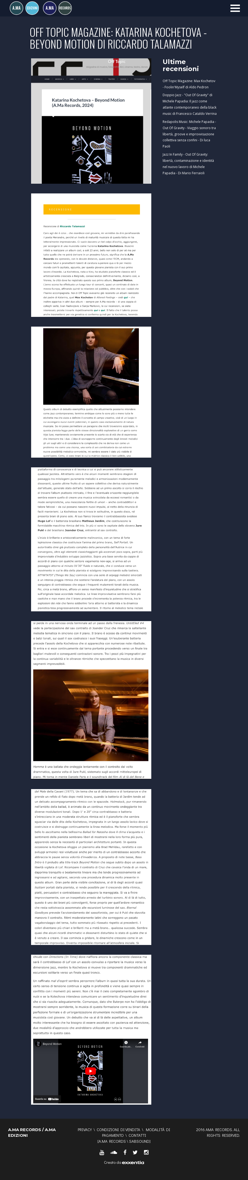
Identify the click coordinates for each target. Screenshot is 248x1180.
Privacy (85, 1129)
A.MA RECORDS (112, 1141)
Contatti (137, 1135)
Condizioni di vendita (118, 1129)
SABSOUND (139, 1141)
